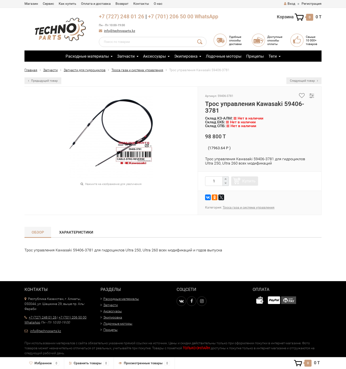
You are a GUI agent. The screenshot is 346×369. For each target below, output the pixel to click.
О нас (158, 3)
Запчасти (126, 56)
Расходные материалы (87, 56)
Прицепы (255, 56)
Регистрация (312, 3)
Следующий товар (304, 80)
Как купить (67, 3)
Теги (273, 56)
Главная (30, 70)
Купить (248, 181)
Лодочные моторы (223, 56)
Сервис (48, 3)
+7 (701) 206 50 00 (170, 17)
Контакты (141, 3)
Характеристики (76, 232)
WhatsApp (206, 17)
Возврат (122, 3)
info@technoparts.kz (119, 31)
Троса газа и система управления (137, 70)
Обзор (38, 232)
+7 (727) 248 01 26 (121, 17)
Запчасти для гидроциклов (85, 70)
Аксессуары (154, 56)
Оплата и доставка (96, 3)
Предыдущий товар (43, 80)
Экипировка (185, 56)
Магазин (31, 3)
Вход (289, 3)
